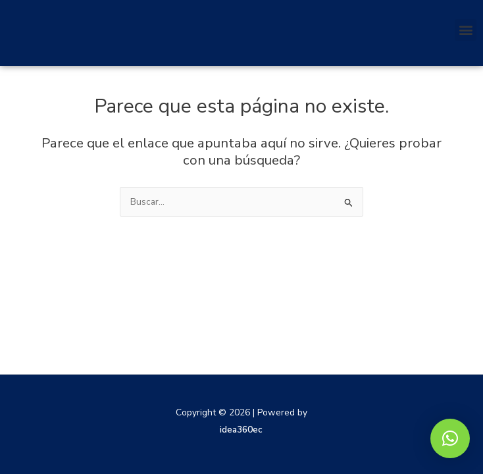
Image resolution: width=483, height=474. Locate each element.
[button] (465, 30)
